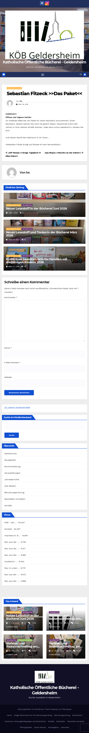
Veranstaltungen (12, 473)
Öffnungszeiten (26, 727)
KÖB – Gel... (10, 522)
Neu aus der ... (11, 542)
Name (8, 348)
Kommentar (10, 297)
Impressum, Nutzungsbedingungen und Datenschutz (25, 721)
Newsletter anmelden (14, 499)
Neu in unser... (11, 568)
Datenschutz (10, 453)
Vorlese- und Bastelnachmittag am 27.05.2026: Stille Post (21, 646)
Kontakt (8, 505)
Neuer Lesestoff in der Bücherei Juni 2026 (36, 208)
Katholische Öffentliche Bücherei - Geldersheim (44, 62)
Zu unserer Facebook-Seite (17, 407)
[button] (81, 74)
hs (21, 101)
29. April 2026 (58, 651)
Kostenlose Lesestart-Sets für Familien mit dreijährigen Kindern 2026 (36, 260)
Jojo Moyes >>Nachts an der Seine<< (64, 153)
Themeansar (67, 709)
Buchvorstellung (14, 88)
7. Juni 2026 (14, 623)
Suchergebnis (53, 727)
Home (9, 715)
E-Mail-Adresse (12, 362)
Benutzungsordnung (14, 492)
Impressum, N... (12, 535)
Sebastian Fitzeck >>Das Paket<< (44, 93)
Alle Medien (10, 486)
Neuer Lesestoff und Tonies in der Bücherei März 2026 (41, 234)
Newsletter (60, 721)
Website (8, 377)
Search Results (40, 727)
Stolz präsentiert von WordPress (31, 709)
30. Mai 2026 (14, 651)
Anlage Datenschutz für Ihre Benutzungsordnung (33, 715)
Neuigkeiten (27, 205)
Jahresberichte (11, 479)
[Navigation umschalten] (42, 74)
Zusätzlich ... (10, 561)
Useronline (65, 727)
